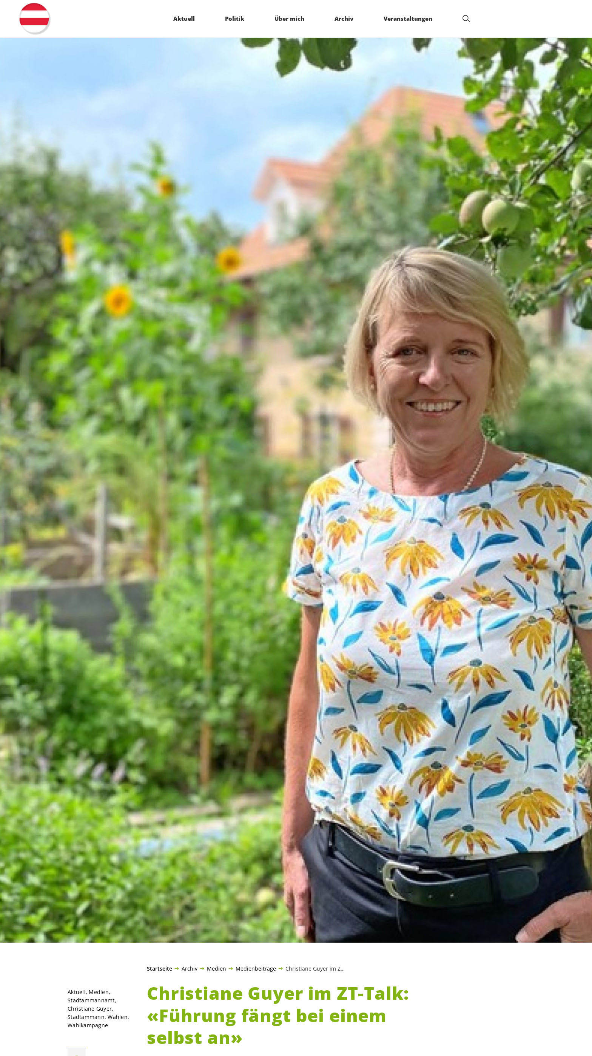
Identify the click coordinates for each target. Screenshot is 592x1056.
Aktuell (77, 992)
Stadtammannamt (91, 1000)
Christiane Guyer (90, 1008)
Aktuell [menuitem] (184, 18)
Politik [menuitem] (234, 18)
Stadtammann (86, 1016)
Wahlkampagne (88, 1025)
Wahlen (118, 1016)
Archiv (189, 968)
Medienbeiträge (256, 968)
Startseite (159, 968)
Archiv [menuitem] (344, 18)
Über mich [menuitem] (289, 18)
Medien (216, 968)
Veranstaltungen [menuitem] (408, 18)
